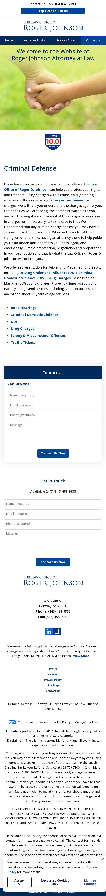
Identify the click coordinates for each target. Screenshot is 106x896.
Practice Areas (65, 40)
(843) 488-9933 (59, 611)
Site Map (53, 685)
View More (81, 656)
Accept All (19, 882)
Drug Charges (59, 278)
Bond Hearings (23, 307)
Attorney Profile (34, 40)
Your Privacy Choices (27, 722)
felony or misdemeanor (69, 200)
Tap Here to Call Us (53, 11)
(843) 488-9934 (57, 616)
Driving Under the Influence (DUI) (48, 272)
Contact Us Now (53, 453)
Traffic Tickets (23, 342)
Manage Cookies (86, 722)
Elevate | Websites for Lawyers (53, 892)
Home (9, 40)
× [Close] (103, 859)
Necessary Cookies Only (55, 882)
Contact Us (93, 40)
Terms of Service (51, 736)
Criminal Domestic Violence (34, 314)
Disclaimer (53, 674)
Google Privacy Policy (85, 731)
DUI (14, 321)
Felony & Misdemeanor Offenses (38, 335)
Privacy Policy (53, 680)
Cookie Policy (61, 722)
